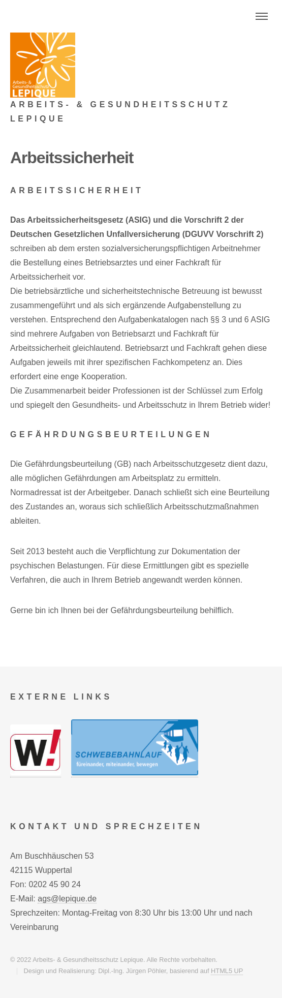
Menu (261, 16)
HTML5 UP (227, 971)
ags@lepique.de (67, 898)
